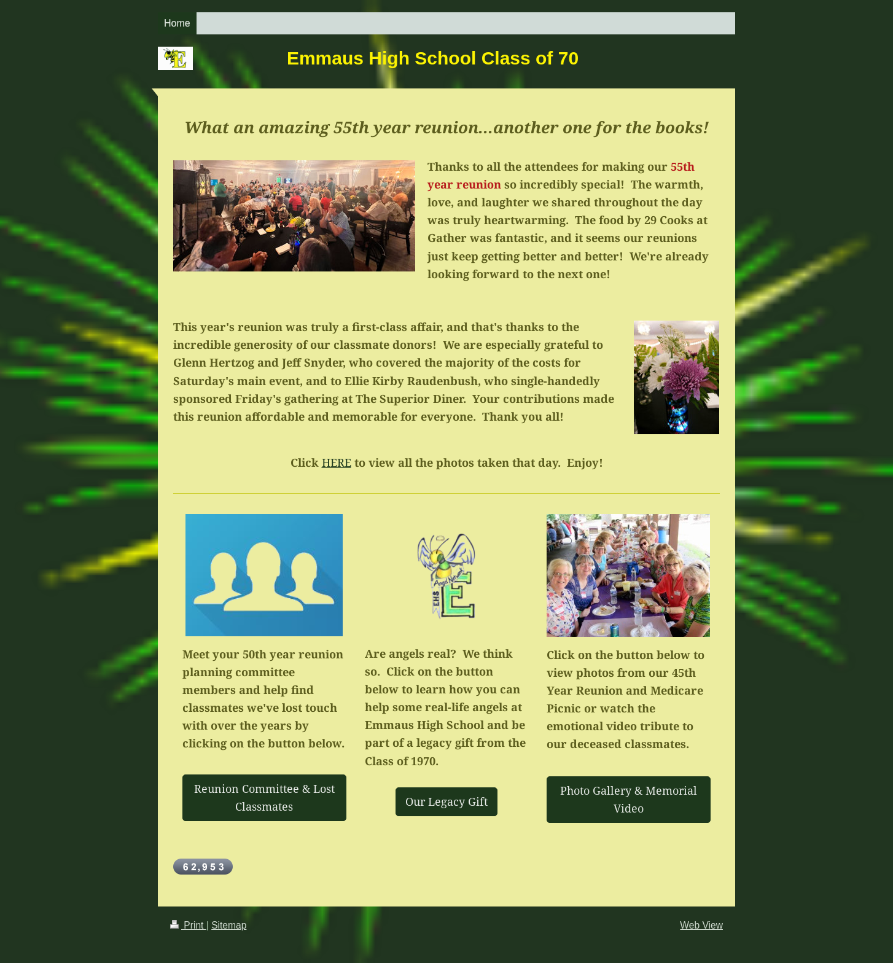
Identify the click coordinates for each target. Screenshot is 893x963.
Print (188, 925)
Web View (701, 925)
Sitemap (228, 925)
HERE (336, 462)
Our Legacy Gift (446, 801)
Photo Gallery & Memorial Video (628, 799)
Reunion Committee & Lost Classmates (264, 797)
